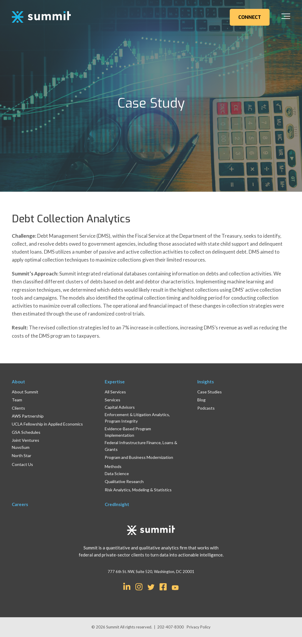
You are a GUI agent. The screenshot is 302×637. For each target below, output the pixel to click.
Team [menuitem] (17, 399)
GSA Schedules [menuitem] (26, 432)
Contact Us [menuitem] (22, 464)
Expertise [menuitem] (115, 381)
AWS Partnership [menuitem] (28, 415)
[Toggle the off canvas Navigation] (285, 17)
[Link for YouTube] (175, 588)
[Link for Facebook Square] (163, 586)
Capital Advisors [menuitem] (120, 407)
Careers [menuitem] (20, 504)
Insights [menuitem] (205, 381)
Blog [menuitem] (201, 399)
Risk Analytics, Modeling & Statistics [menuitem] (138, 489)
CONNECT (249, 17)
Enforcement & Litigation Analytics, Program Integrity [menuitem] (137, 417)
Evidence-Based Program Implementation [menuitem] (128, 432)
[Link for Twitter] (151, 587)
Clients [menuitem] (18, 408)
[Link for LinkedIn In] (126, 586)
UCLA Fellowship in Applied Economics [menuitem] (47, 423)
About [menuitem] (18, 381)
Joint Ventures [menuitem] (25, 440)
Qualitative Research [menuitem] (124, 481)
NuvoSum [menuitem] (20, 447)
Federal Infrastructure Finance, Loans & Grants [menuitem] (141, 446)
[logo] (41, 17)
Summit (113, 627)
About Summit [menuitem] (25, 391)
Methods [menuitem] (113, 466)
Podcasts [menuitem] (206, 408)
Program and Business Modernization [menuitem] (139, 457)
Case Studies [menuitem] (209, 391)
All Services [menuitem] (115, 391)
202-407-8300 (170, 627)
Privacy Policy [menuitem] (199, 627)
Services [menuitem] (112, 399)
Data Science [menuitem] (117, 473)
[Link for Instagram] (139, 586)
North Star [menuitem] (21, 455)
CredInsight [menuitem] (117, 504)
